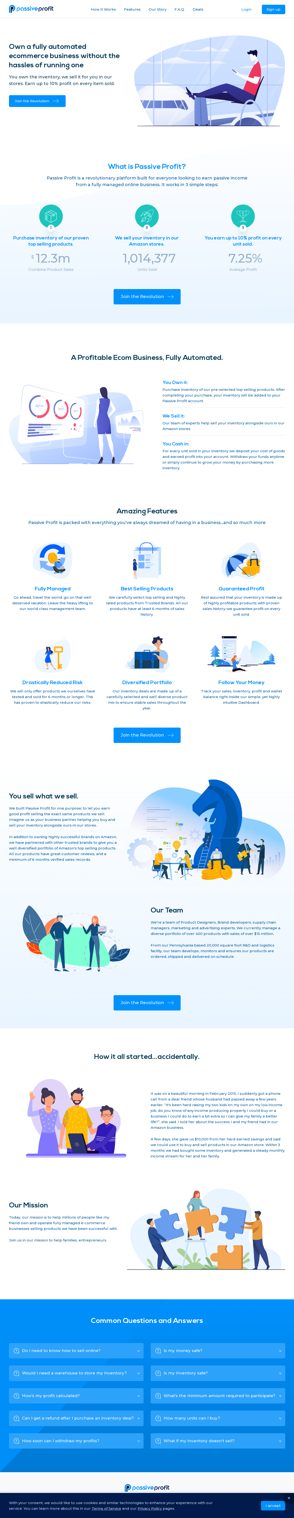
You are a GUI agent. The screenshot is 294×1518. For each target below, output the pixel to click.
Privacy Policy (151, 1508)
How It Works (103, 9)
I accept (273, 1505)
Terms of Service (107, 1508)
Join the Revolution (37, 101)
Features (132, 9)
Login (246, 9)
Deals (198, 9)
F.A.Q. (180, 9)
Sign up (274, 9)
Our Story (157, 9)
